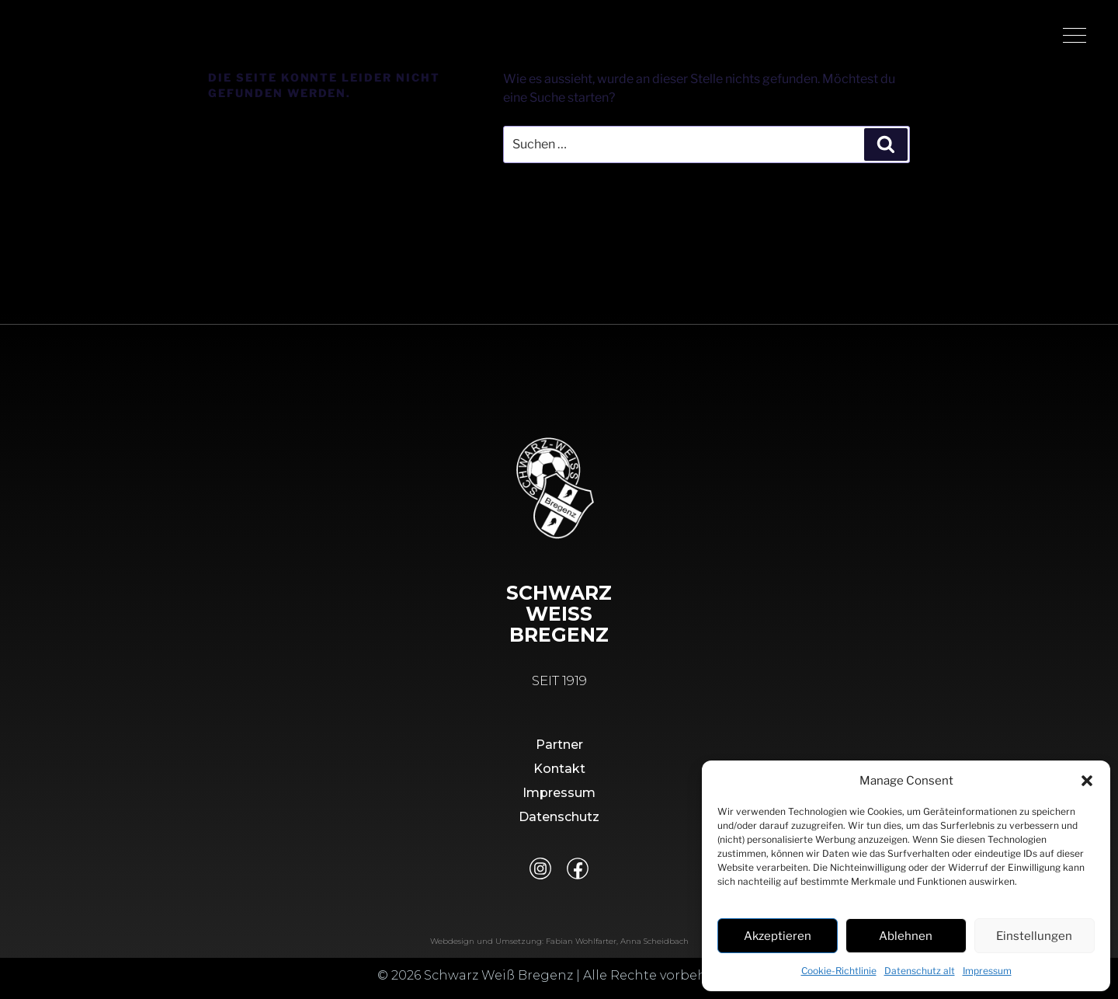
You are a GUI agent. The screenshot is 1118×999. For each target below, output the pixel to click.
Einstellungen (1034, 936)
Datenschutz (559, 823)
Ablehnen (905, 936)
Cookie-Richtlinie (839, 970)
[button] (1087, 780)
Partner (559, 750)
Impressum (987, 970)
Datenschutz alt (919, 970)
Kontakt (559, 775)
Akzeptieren (777, 936)
